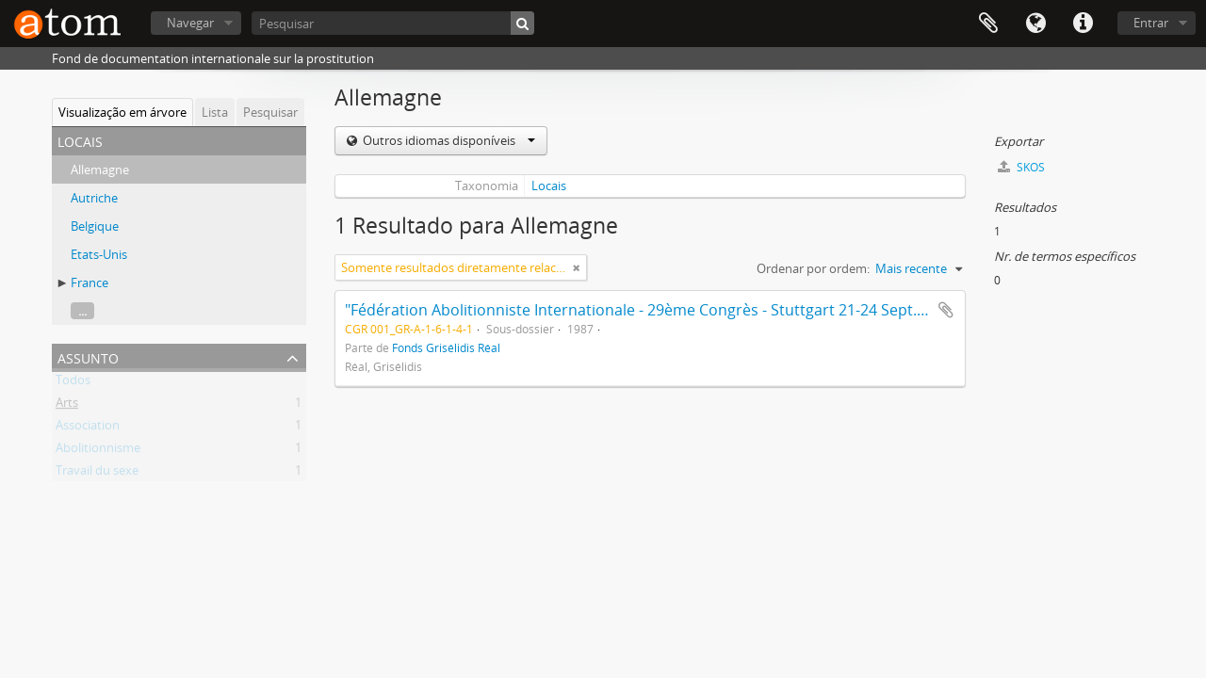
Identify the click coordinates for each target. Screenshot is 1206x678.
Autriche (94, 197)
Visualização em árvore (122, 112)
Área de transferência (988, 23)
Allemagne (100, 169)
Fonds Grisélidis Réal (446, 347)
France (89, 282)
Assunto (88, 356)
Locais (548, 185)
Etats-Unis (99, 254)
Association (88, 428)
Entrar (1150, 22)
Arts (67, 405)
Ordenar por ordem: (813, 268)
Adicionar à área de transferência (946, 309)
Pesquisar (270, 112)
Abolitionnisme (98, 451)
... (82, 310)
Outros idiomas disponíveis (447, 140)
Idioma (1035, 23)
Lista (215, 112)
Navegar (190, 22)
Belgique (95, 226)
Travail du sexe (97, 473)
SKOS (1021, 167)
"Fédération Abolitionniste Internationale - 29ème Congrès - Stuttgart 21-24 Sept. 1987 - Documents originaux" (735, 309)
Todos (73, 383)
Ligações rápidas (1082, 23)
